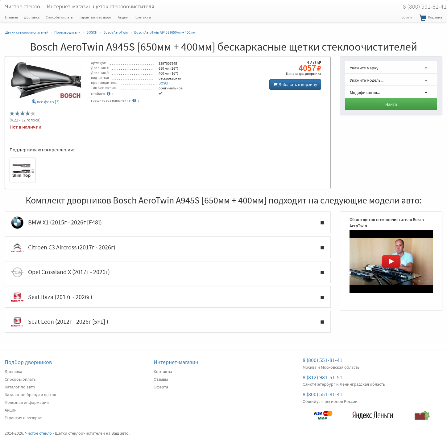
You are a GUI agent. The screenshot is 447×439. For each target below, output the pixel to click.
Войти (406, 17)
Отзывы (161, 379)
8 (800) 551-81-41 (322, 359)
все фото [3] (46, 102)
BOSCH (164, 83)
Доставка (31, 17)
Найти (391, 104)
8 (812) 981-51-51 (322, 377)
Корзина (430, 18)
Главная (11, 17)
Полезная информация (27, 402)
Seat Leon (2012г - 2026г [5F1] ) (167, 322)
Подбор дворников (28, 362)
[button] (391, 67)
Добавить (295, 84)
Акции (123, 17)
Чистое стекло (79, 6)
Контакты (143, 17)
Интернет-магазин (176, 362)
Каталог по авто (20, 387)
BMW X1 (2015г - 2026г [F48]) (167, 222)
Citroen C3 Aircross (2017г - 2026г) (167, 247)
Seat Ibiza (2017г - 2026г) (167, 297)
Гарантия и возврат (96, 17)
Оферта (161, 387)
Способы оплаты (59, 17)
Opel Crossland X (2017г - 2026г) (167, 272)
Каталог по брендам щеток (30, 394)
